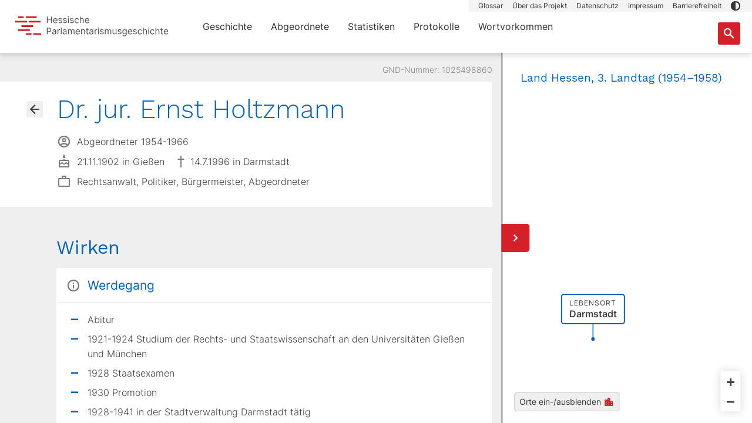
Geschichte (227, 26)
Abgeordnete (300, 26)
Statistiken (371, 26)
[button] (735, 6)
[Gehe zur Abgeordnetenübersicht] (34, 109)
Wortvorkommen (515, 26)
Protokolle (436, 26)
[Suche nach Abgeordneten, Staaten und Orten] (729, 33)
